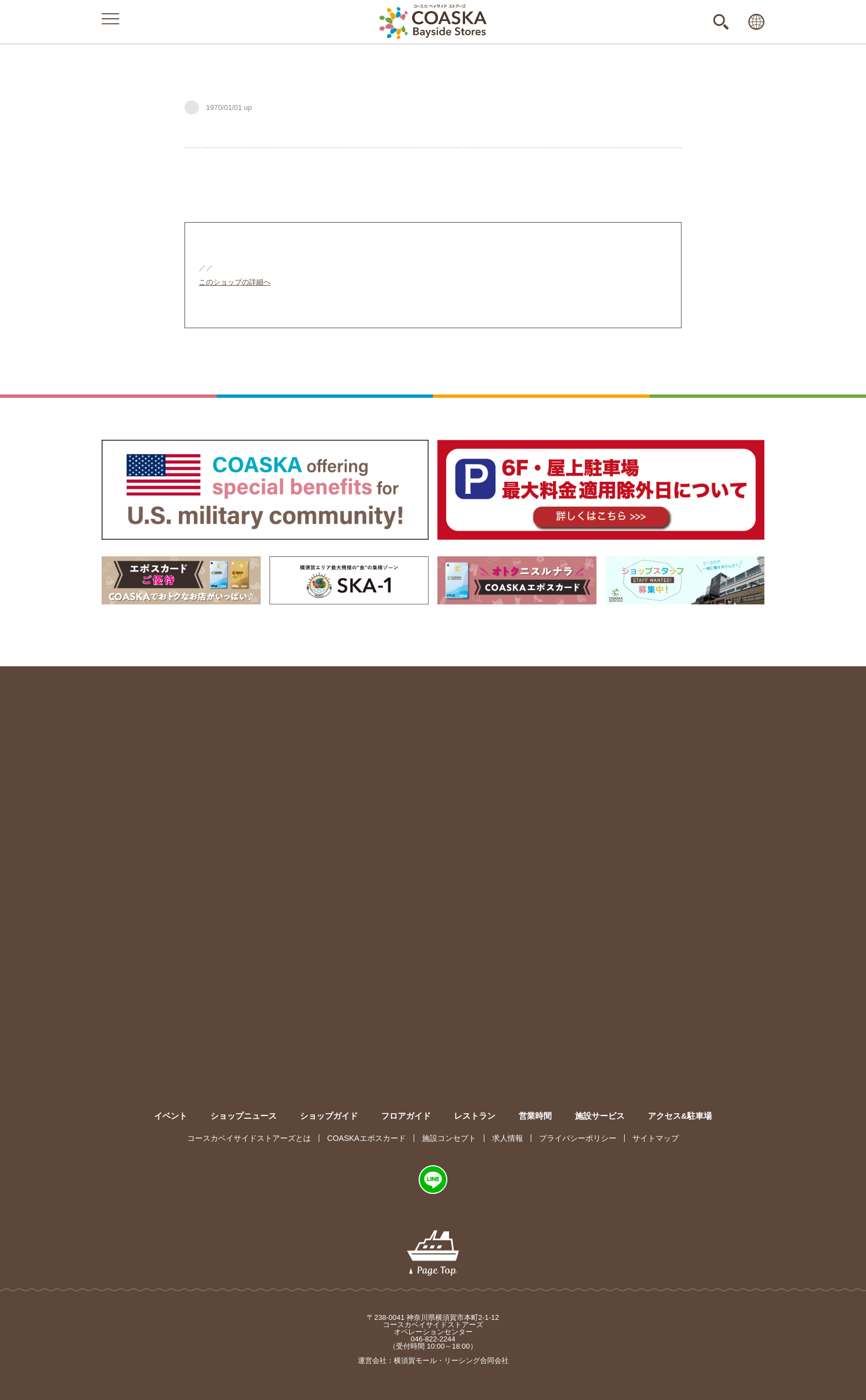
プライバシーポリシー (577, 1138)
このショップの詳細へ (235, 282)
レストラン (474, 1115)
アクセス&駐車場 (680, 1115)
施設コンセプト (449, 1138)
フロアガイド (406, 1115)
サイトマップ (655, 1138)
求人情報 (507, 1138)
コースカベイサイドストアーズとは (249, 1138)
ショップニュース (243, 1115)
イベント (170, 1115)
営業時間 (535, 1115)
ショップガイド (329, 1115)
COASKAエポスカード (366, 1138)
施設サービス (600, 1115)
